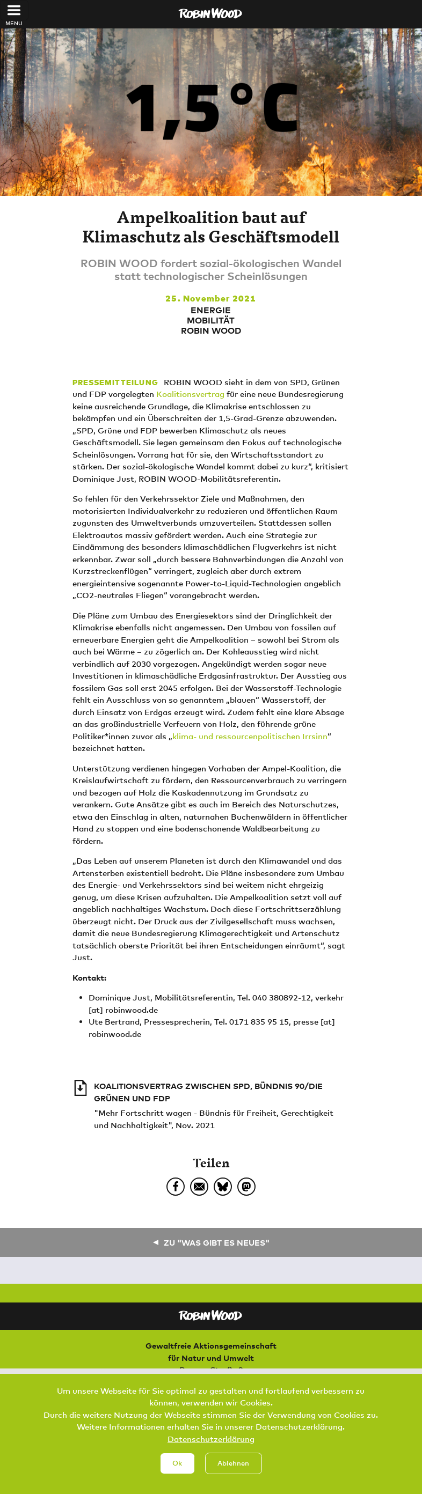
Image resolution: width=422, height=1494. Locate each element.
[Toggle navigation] (14, 10)
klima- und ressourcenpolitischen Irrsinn (250, 736)
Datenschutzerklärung (211, 1440)
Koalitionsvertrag (190, 394)
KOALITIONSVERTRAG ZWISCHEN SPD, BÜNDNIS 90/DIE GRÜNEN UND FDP (208, 1092)
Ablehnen (233, 1465)
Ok (177, 1465)
